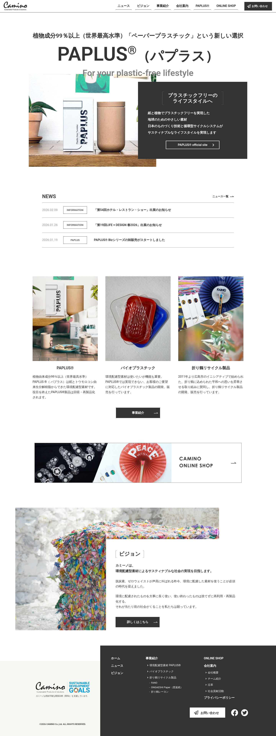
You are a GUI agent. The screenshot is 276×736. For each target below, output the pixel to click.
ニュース (117, 666)
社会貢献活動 (216, 691)
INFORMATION (75, 210)
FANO (154, 682)
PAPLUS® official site (192, 144)
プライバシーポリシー (219, 697)
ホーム (115, 658)
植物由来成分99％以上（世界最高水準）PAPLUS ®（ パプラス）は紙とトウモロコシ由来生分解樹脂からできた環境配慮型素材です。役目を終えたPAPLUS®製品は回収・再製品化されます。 (65, 387)
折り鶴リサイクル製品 (211, 368)
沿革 (210, 684)
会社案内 (210, 666)
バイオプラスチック (138, 368)
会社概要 (213, 672)
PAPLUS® (65, 368)
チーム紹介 (214, 678)
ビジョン (117, 673)
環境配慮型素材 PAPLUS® (165, 665)
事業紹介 (152, 658)
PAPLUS (75, 240)
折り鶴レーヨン (159, 691)
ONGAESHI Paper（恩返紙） (167, 687)
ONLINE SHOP (213, 658)
